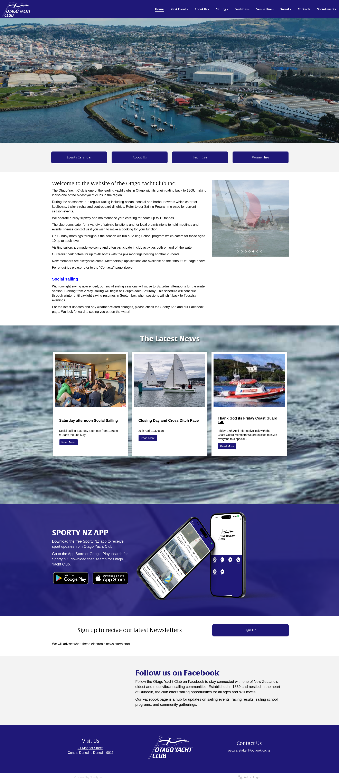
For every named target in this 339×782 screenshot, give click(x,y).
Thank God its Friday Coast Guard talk (247, 420)
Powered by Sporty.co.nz (90, 777)
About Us (140, 157)
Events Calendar (79, 157)
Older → (170, 463)
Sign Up (250, 630)
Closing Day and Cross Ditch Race (168, 420)
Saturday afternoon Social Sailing (88, 420)
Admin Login (249, 777)
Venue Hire (260, 157)
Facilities (200, 157)
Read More (69, 442)
